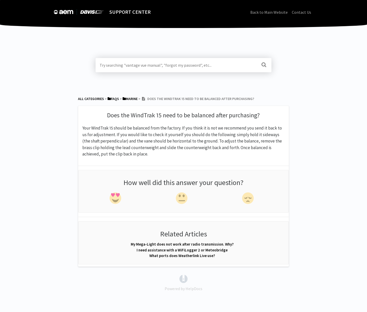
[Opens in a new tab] (183, 278)
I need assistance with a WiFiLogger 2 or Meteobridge (182, 250)
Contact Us (301, 12)
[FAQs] (113, 98)
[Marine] (130, 98)
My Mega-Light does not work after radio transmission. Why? (182, 244)
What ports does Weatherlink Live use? (182, 255)
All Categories (91, 98)
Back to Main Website (269, 12)
